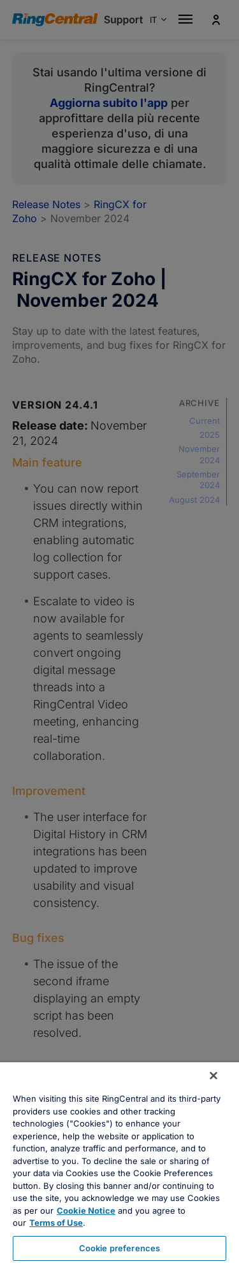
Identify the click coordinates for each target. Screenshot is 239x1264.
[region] (119, 1163)
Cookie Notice (86, 1210)
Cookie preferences (119, 1248)
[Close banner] (213, 1075)
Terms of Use (56, 1223)
